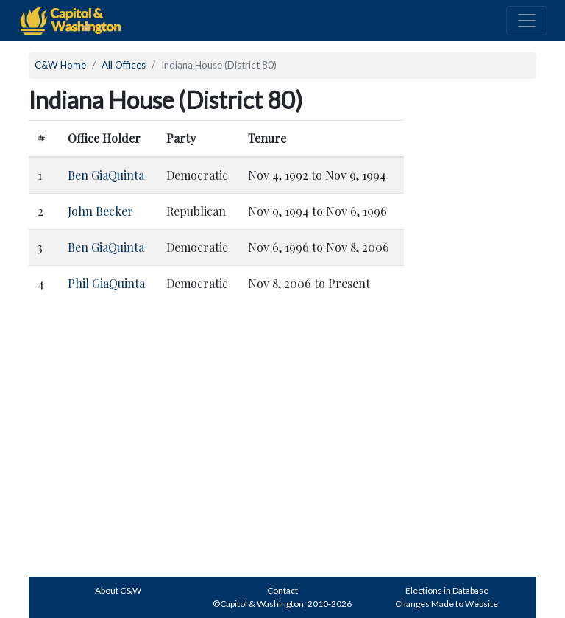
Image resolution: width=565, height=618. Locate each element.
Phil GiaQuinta (106, 283)
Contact (282, 590)
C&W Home (60, 65)
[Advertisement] (481, 341)
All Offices (124, 65)
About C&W (118, 590)
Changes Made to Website (446, 603)
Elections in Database (446, 590)
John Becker (100, 211)
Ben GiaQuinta (106, 175)
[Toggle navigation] (526, 20)
